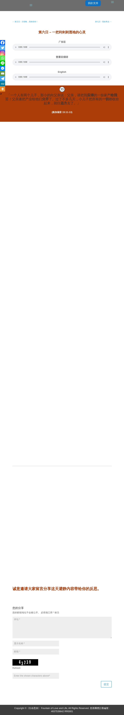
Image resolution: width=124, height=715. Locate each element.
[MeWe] (2, 83)
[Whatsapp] (2, 58)
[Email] (2, 73)
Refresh (16, 668)
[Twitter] (2, 47)
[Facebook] (2, 42)
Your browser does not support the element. (62, 47)
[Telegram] (2, 78)
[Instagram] (2, 52)
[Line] (2, 63)
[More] (2, 88)
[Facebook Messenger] (2, 68)
